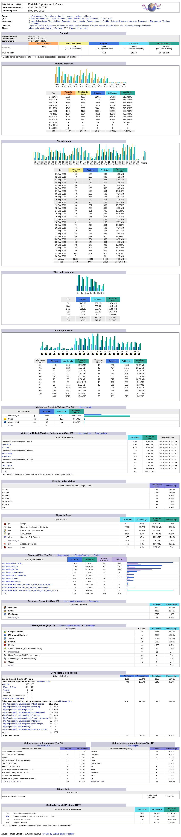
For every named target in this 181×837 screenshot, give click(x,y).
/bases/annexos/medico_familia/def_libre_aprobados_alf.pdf (28, 584)
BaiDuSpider (7, 465)
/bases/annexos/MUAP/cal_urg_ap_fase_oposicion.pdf (25, 587)
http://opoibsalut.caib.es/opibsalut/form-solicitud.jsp (25, 729)
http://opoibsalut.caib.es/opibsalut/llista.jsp (21, 715)
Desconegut (143, 21)
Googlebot (6, 444)
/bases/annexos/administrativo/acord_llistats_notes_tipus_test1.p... (30, 590)
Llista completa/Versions (73, 601)
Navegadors (155, 21)
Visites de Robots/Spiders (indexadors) (67, 19)
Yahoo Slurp (7, 453)
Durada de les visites (38, 21)
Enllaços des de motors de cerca (59, 26)
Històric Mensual (36, 16)
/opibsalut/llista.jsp (9, 566)
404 (7, 816)
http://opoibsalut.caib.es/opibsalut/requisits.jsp (23, 724)
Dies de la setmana (65, 16)
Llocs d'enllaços (82, 26)
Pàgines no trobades (78, 28)
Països (32, 19)
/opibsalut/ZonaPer (10, 578)
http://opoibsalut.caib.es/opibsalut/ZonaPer (21, 721)
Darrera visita (106, 19)
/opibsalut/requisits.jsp (11, 581)
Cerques (94, 26)
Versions (132, 21)
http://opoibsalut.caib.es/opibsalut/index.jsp (21, 707)
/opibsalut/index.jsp (10, 569)
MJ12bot (5, 447)
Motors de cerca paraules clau (138, 26)
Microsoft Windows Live (13, 698)
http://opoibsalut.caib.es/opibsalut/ (18, 709)
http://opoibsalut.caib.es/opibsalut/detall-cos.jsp (23, 704)
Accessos (66, 21)
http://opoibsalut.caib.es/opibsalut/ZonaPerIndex (24, 712)
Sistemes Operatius (118, 21)
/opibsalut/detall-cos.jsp (12, 563)
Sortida (106, 21)
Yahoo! (6, 690)
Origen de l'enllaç (36, 26)
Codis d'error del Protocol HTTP (54, 28)
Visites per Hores (83, 16)
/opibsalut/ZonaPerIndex (12, 572)
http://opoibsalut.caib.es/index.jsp (17, 726)
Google (6, 684)
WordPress (6, 456)
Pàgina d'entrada (93, 21)
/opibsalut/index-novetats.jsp (14, 575)
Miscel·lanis (34, 28)
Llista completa (42, 19)
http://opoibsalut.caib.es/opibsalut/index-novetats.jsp (25, 718)
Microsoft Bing (9, 687)
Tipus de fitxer (54, 21)
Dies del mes (50, 16)
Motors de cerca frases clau (111, 26)
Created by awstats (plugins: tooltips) (58, 834)
